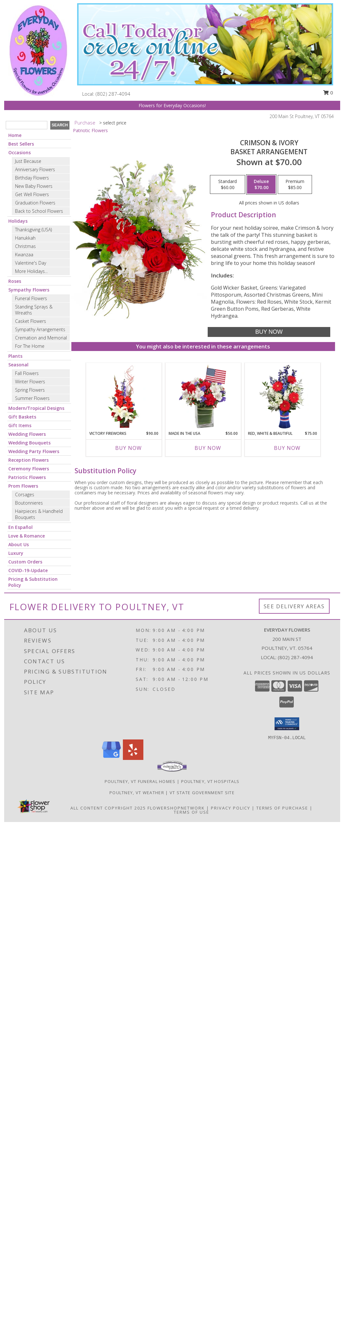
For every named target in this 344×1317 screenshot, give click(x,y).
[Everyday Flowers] (38, 50)
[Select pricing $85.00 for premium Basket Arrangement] (295, 184)
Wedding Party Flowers (33, 451)
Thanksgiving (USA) (33, 230)
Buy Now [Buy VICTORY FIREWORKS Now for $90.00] (128, 447)
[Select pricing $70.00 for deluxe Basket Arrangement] (261, 184)
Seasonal (18, 365)
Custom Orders (25, 562)
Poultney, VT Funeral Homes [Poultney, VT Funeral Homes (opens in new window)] (140, 781)
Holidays (18, 221)
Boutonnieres (29, 503)
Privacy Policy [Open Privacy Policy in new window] (230, 808)
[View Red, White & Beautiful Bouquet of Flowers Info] (282, 396)
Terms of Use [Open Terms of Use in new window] (191, 812)
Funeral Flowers (31, 298)
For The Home (29, 346)
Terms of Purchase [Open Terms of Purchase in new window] (282, 808)
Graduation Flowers (35, 203)
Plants (15, 356)
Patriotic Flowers (27, 477)
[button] (287, 723)
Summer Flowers (32, 398)
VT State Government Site (202, 792)
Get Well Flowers (32, 194)
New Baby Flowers (33, 186)
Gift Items (19, 425)
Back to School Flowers (39, 211)
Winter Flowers (30, 382)
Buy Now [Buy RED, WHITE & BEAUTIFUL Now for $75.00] (287, 447)
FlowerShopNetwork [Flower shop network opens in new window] (176, 808)
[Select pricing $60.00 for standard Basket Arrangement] (227, 184)
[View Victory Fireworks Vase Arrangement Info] (123, 396)
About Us (18, 544)
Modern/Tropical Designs (36, 408)
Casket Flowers (30, 321)
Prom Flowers (23, 486)
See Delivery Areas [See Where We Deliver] (294, 606)
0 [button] (328, 92)
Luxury (15, 553)
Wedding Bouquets (29, 443)
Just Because (28, 161)
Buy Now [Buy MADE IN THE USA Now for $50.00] (208, 447)
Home (14, 135)
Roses (14, 281)
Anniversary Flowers (35, 169)
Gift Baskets (22, 417)
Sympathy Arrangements (40, 329)
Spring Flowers (30, 390)
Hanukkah (25, 238)
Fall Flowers (27, 373)
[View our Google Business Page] (111, 758)
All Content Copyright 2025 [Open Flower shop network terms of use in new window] (108, 808)
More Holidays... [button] (31, 271)
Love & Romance (26, 536)
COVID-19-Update (28, 570)
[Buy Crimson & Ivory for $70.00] (269, 332)
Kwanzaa (24, 254)
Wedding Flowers (27, 434)
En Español (20, 527)
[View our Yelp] (133, 758)
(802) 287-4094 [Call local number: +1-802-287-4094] (113, 94)
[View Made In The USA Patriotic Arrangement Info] (203, 396)
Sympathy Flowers (28, 290)
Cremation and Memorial (41, 338)
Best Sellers (21, 144)
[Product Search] (26, 125)
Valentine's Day (30, 263)
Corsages (24, 494)
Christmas (25, 246)
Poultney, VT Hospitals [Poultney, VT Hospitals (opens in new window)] (210, 781)
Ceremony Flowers (28, 469)
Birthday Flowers (32, 178)
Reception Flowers (28, 460)
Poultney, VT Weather (136, 792)
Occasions (19, 152)
